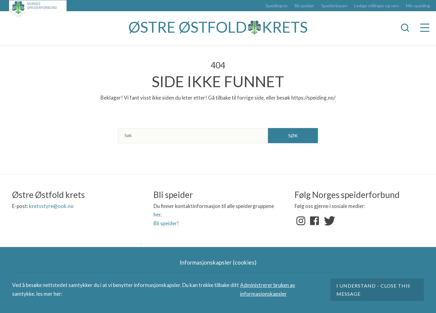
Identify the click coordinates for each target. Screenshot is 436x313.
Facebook (314, 221)
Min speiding (418, 6)
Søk (293, 135)
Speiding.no (277, 6)
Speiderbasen (334, 6)
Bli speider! (166, 223)
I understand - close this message (373, 290)
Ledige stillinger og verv (376, 6)
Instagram (301, 221)
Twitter (328, 221)
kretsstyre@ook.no (51, 206)
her (157, 214)
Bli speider (304, 6)
